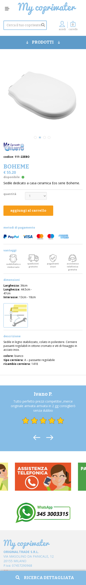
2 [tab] (40, 137)
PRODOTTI (43, 42)
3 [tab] (44, 137)
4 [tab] (49, 137)
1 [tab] (35, 137)
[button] (73, 27)
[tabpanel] (43, 95)
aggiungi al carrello (28, 210)
